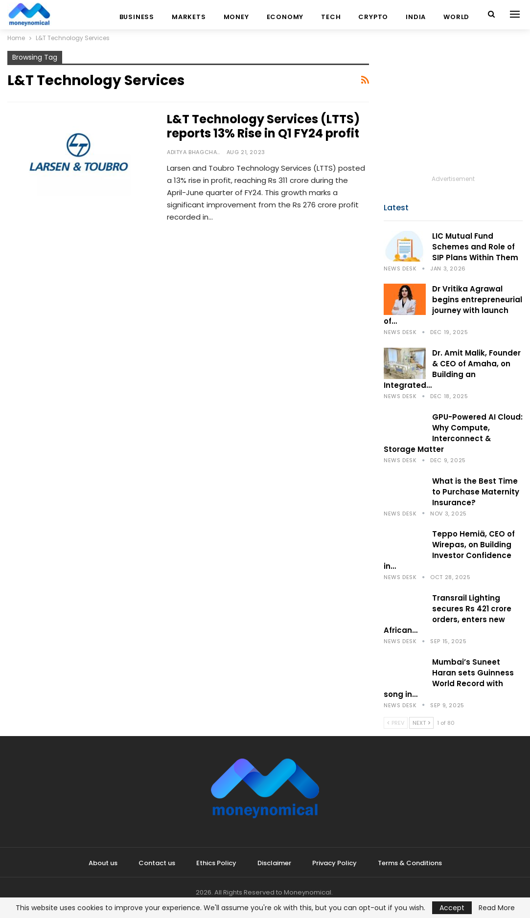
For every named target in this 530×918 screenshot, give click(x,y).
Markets (189, 17)
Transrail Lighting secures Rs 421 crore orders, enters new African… (447, 614)
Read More (497, 907)
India (416, 17)
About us (103, 863)
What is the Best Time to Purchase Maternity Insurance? (475, 492)
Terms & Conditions (410, 863)
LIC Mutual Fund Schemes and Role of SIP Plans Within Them (475, 247)
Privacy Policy (334, 863)
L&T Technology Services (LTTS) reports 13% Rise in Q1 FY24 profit (263, 126)
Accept (451, 908)
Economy (285, 17)
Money (236, 17)
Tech (331, 17)
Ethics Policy (216, 863)
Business (136, 17)
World (456, 17)
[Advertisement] (453, 112)
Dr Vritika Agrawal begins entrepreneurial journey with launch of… (453, 305)
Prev (395, 723)
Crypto (373, 17)
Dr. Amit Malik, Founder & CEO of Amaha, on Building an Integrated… (452, 369)
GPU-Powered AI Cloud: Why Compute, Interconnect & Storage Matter (453, 433)
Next (421, 723)
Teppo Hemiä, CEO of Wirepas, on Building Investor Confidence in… (449, 550)
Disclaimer (274, 863)
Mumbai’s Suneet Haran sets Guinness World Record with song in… (449, 678)
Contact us (156, 863)
